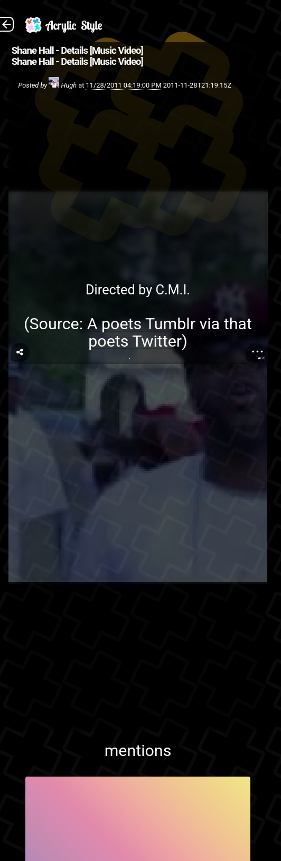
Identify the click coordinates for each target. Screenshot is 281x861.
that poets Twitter (170, 332)
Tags (260, 358)
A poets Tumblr (141, 323)
